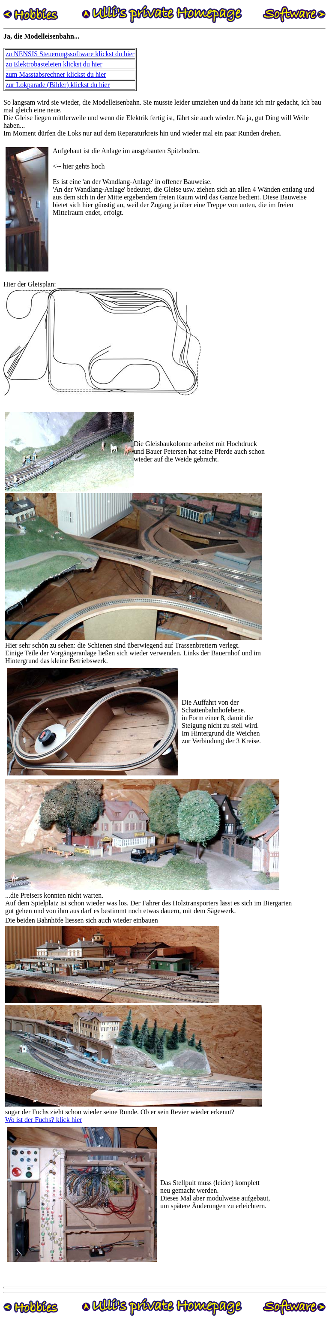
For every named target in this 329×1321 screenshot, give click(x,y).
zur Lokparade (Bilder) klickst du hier (58, 84)
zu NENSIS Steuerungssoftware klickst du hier (70, 53)
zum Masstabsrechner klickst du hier (56, 74)
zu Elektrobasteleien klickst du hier (54, 64)
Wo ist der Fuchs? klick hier (43, 1119)
